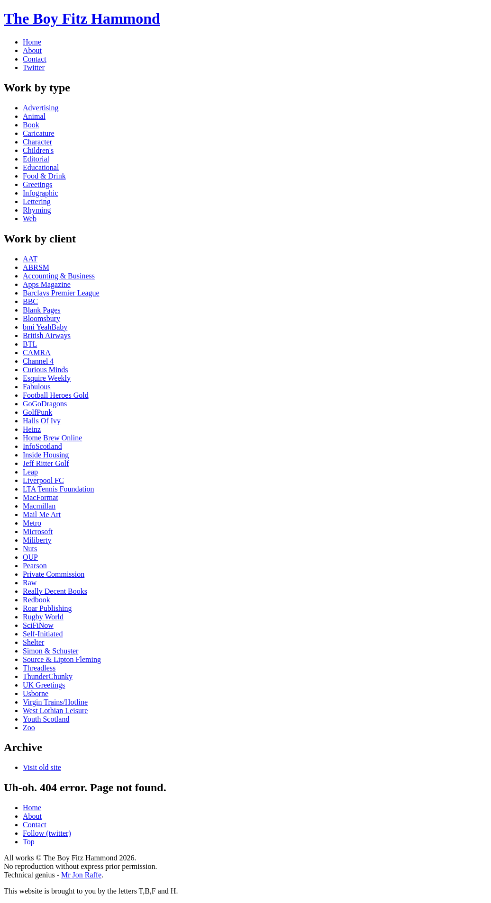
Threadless (39, 668)
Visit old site (42, 767)
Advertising (41, 108)
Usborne (35, 693)
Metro (32, 523)
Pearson (35, 566)
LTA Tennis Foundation (58, 489)
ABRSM (36, 267)
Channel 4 (38, 361)
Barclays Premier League (61, 293)
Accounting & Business (59, 276)
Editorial (36, 159)
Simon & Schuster (50, 651)
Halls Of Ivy (42, 421)
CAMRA (37, 353)
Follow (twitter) (47, 833)
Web (29, 219)
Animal (34, 116)
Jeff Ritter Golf (46, 463)
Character (37, 142)
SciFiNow (38, 625)
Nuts (30, 549)
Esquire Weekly (47, 378)
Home (32, 42)
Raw (29, 583)
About (32, 50)
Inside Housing (46, 455)
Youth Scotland (46, 719)
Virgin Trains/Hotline (55, 702)
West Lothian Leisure (55, 710)
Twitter (34, 67)
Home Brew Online (52, 438)
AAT (30, 259)
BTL (30, 344)
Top (29, 842)
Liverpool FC (43, 480)
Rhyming (37, 210)
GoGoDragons (45, 404)
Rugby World (43, 617)
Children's (38, 150)
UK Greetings (44, 685)
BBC (30, 301)
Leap (30, 472)
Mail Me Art (42, 514)
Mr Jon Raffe (81, 875)
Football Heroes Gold (56, 395)
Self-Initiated (43, 634)
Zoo (29, 728)
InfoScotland (42, 446)
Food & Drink (44, 176)
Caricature (39, 133)
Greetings (37, 184)
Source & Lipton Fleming (62, 659)
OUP (30, 557)
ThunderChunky (48, 676)
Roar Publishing (47, 608)
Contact (34, 59)
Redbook (36, 600)
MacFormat (40, 497)
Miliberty (37, 540)
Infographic (40, 193)
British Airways (47, 335)
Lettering (37, 201)
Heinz (32, 429)
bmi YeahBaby (45, 327)
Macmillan (39, 506)
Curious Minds (45, 370)
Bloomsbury (41, 318)
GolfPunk (37, 412)
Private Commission (53, 574)
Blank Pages (42, 310)
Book (31, 125)
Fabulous (37, 387)
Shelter (33, 642)
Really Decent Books (55, 591)
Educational (41, 167)
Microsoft (38, 531)
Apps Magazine (47, 284)
